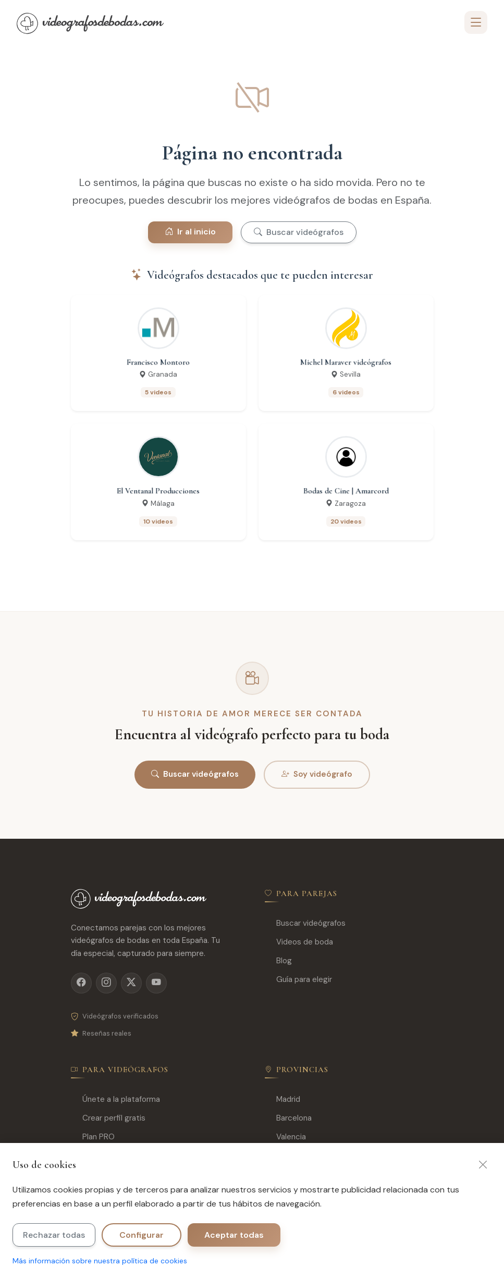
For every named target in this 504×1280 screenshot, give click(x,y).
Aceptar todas (234, 1234)
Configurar (141, 1234)
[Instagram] (106, 983)
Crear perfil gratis (108, 1118)
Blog (278, 960)
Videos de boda (299, 942)
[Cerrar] (483, 1164)
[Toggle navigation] (475, 22)
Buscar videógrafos (298, 232)
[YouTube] (156, 983)
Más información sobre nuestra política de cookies (100, 1260)
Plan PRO (93, 1137)
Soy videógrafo (316, 774)
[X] (131, 983)
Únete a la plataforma (115, 1099)
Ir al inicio (190, 231)
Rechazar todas (54, 1234)
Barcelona (288, 1118)
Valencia (285, 1137)
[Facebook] (81, 983)
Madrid (282, 1099)
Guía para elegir (298, 979)
